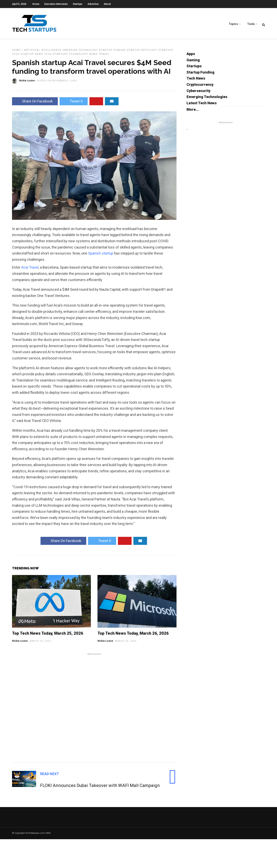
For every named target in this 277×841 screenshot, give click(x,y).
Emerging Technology (80, 51)
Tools (251, 24)
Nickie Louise (20, 642)
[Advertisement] (94, 709)
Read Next (49, 775)
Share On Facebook (35, 103)
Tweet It (74, 103)
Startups (77, 4)
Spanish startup (100, 255)
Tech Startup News (27, 55)
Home (35, 4)
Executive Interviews (56, 4)
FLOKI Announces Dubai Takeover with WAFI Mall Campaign (100, 787)
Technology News (83, 55)
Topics (233, 24)
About (107, 4)
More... (193, 111)
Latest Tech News (202, 105)
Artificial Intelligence (43, 51)
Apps (191, 55)
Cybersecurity (198, 92)
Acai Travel (30, 269)
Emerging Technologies (207, 98)
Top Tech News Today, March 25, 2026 (47, 635)
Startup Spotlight (142, 51)
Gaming (193, 62)
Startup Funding (112, 51)
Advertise (93, 4)
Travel (104, 55)
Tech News (196, 80)
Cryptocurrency (200, 86)
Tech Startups (56, 55)
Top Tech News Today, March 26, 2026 (133, 635)
